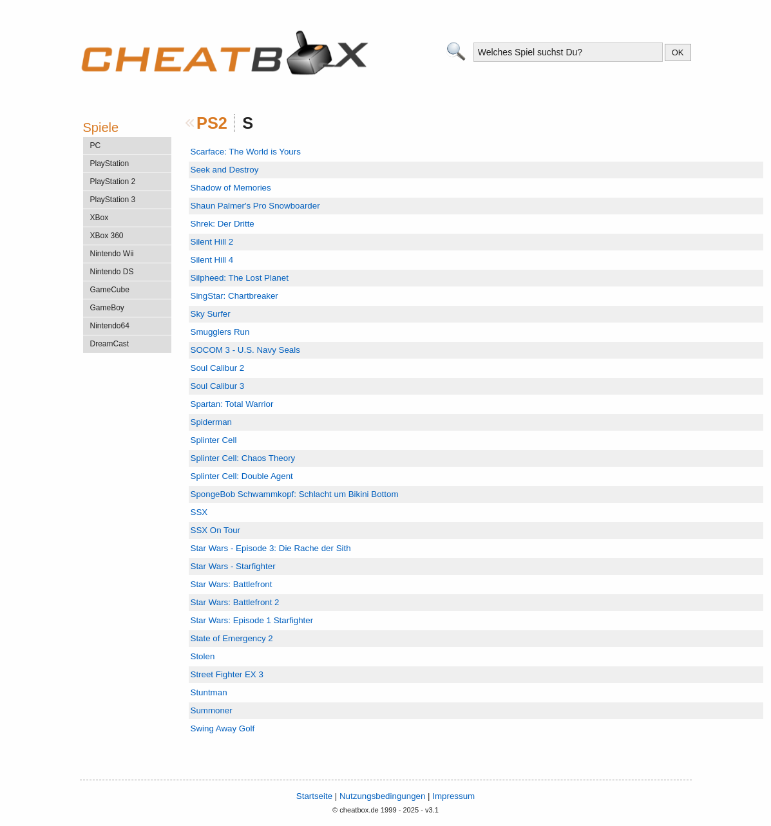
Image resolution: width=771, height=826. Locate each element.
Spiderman (211, 422)
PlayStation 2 (113, 181)
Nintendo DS (112, 271)
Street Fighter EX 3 (227, 674)
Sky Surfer (211, 314)
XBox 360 (107, 235)
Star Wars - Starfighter (233, 566)
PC (95, 145)
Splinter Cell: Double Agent (242, 476)
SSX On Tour (216, 530)
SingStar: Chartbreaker (234, 296)
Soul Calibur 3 (218, 386)
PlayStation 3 (113, 199)
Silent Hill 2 (212, 242)
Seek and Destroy (225, 169)
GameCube (109, 289)
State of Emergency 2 (232, 638)
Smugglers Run (220, 332)
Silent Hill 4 (212, 260)
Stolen (203, 656)
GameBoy (107, 307)
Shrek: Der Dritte (222, 224)
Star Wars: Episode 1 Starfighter (252, 620)
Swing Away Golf (223, 728)
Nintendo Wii (112, 253)
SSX (199, 512)
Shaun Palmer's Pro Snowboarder (255, 206)
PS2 (211, 123)
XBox (99, 217)
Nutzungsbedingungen (382, 796)
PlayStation (109, 163)
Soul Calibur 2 (218, 368)
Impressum (453, 796)
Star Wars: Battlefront (231, 584)
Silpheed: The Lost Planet (240, 278)
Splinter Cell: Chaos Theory (243, 458)
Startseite (314, 796)
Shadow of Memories (231, 187)
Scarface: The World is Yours (246, 151)
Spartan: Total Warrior (232, 404)
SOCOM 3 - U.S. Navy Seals (245, 350)
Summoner (212, 710)
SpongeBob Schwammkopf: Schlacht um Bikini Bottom (295, 494)
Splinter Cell (214, 440)
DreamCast (109, 343)
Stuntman (209, 692)
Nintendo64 (109, 325)
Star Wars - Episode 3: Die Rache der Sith (271, 548)
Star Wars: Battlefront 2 (235, 602)
